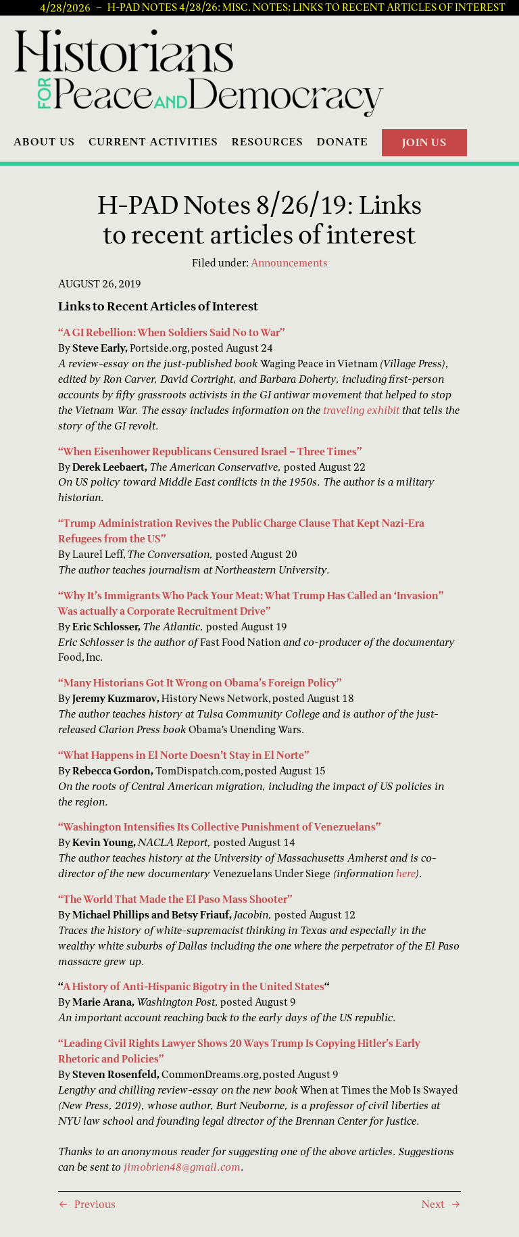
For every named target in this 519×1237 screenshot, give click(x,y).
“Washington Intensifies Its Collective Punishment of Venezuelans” (219, 826)
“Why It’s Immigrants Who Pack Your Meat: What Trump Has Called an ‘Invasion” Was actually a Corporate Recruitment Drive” (251, 603)
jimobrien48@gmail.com (182, 1167)
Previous (95, 1204)
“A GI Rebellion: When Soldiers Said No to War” (171, 332)
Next (433, 1204)
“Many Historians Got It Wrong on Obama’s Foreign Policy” (200, 682)
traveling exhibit (361, 410)
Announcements (289, 262)
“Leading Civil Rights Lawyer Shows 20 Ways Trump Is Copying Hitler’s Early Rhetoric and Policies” (239, 1051)
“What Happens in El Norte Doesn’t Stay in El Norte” (184, 755)
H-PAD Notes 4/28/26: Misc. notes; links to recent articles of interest (306, 7)
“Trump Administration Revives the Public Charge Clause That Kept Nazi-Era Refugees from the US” (241, 531)
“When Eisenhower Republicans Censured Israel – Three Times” (210, 451)
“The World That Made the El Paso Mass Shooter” (175, 899)
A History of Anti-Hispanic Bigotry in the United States (193, 986)
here (406, 873)
